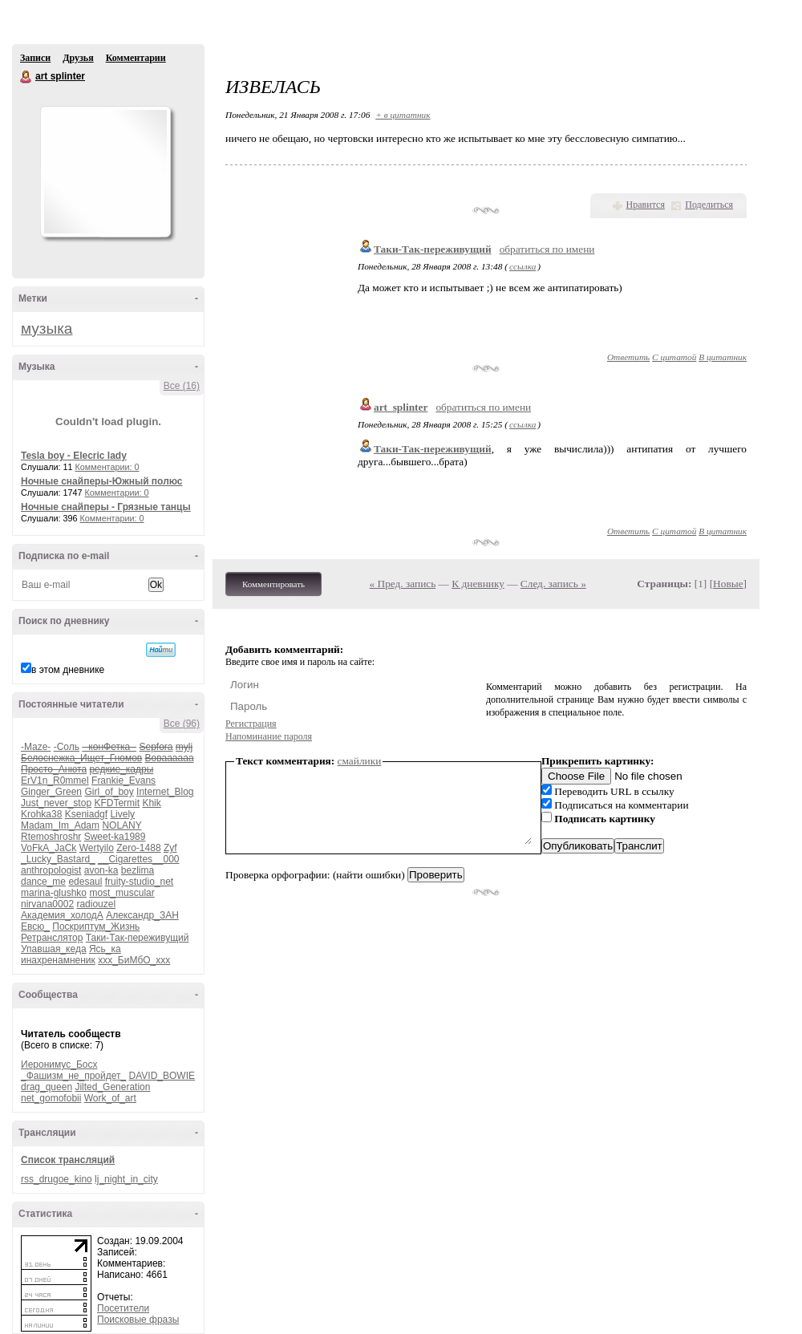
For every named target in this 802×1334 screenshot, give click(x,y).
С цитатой (674, 357)
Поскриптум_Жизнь (96, 926)
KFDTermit (117, 803)
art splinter (26, 77)
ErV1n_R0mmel (55, 780)
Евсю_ (35, 926)
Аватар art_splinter (105, 172)
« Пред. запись (403, 584)
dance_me (43, 881)
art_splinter (400, 407)
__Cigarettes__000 (138, 859)
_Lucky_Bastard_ (58, 859)
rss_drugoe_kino (56, 1179)
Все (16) (182, 385)
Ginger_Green (51, 791)
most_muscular (121, 892)
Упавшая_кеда (54, 949)
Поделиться (709, 204)
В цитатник (723, 357)
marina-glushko (54, 892)
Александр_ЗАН (142, 915)
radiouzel (95, 904)
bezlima (137, 870)
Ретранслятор (52, 937)
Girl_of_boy (108, 791)
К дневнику (478, 584)
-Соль (66, 746)
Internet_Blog (164, 791)
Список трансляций (68, 1160)
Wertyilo (96, 848)
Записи (35, 57)
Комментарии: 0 (107, 467)
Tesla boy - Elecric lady (74, 455)
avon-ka (101, 870)
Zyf (170, 848)
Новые (728, 584)
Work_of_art (110, 1098)
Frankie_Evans (123, 780)
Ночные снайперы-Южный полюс (102, 481)
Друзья (78, 57)
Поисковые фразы (138, 1319)
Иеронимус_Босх (59, 1064)
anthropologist (51, 870)
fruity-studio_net (139, 881)
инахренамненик (58, 960)
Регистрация (251, 723)
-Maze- (36, 746)
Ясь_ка (105, 949)
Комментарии (136, 57)
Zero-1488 (138, 848)
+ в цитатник (402, 115)
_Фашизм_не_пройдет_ (73, 1075)
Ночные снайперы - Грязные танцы (106, 507)
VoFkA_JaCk (48, 848)
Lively (122, 814)
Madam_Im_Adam (60, 825)
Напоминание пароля (268, 736)
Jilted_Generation (112, 1087)
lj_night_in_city (126, 1179)
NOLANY (121, 825)
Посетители (123, 1308)
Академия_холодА (62, 915)
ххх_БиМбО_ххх (134, 960)
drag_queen (46, 1087)
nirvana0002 (47, 904)
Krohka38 (41, 814)
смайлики (360, 761)
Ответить (628, 357)
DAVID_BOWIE (162, 1075)
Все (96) (182, 723)
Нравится (645, 204)
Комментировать (273, 584)
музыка (46, 328)
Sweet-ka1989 (115, 836)
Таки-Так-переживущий (137, 937)
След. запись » (553, 584)
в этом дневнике (67, 669)
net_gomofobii (51, 1098)
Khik (151, 803)
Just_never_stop (56, 803)
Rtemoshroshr (51, 836)
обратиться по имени (547, 249)
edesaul (85, 881)
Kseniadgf (86, 814)
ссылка (522, 266)
